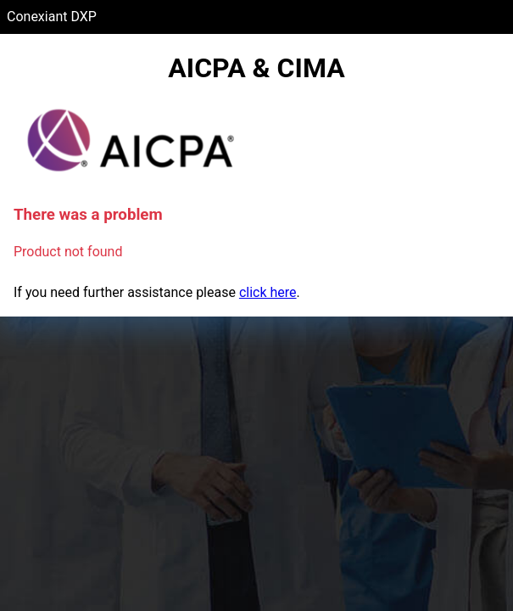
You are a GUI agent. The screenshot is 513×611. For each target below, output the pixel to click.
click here (268, 292)
